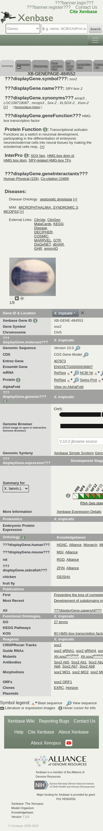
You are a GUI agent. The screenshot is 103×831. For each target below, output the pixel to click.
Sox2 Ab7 (70, 666)
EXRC (59, 688)
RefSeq (60, 373)
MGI (60, 552)
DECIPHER (43, 232)
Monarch (90, 545)
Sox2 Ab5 (61, 662)
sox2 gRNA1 (64, 651)
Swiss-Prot (88, 380)
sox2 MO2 (80, 672)
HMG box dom (15, 160)
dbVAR (58, 244)
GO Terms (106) (70, 65)
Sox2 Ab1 (79, 662)
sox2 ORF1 (63, 682)
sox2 (57, 645)
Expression (23, 65)
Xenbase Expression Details (79, 512)
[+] (6, 107)
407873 (60, 361)
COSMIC (41, 236)
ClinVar (39, 220)
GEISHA (63, 577)
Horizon (72, 688)
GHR (38, 248)
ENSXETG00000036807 (73, 367)
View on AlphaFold (68, 387)
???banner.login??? (74, 3)
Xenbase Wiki (21, 721)
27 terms (61, 622)
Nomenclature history (27, 107)
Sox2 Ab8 (87, 666)
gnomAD (51, 248)
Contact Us (86, 7)
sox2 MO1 (62, 672)
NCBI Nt (86, 373)
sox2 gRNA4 (86, 651)
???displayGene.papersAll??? (77, 610)
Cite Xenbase (41, 732)
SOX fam (38, 156)
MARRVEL (42, 240)
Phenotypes (41, 65)
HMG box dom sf (60, 156)
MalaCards (42, 224)
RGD (61, 559)
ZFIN (61, 568)
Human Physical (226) (21, 179)
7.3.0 (26, 816)
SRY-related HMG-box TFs (50, 160)
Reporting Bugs (54, 721)
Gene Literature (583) (56, 65)
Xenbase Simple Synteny (74, 453)
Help (18, 732)
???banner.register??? (49, 7)
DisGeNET (42, 244)
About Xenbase (73, 732)
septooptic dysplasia (56, 199)
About (46, 743)
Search (95, 29)
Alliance (75, 545)
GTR (57, 240)
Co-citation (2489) (55, 179)
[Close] (82, 313)
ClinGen (53, 220)
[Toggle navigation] (95, 40)
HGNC (62, 545)
